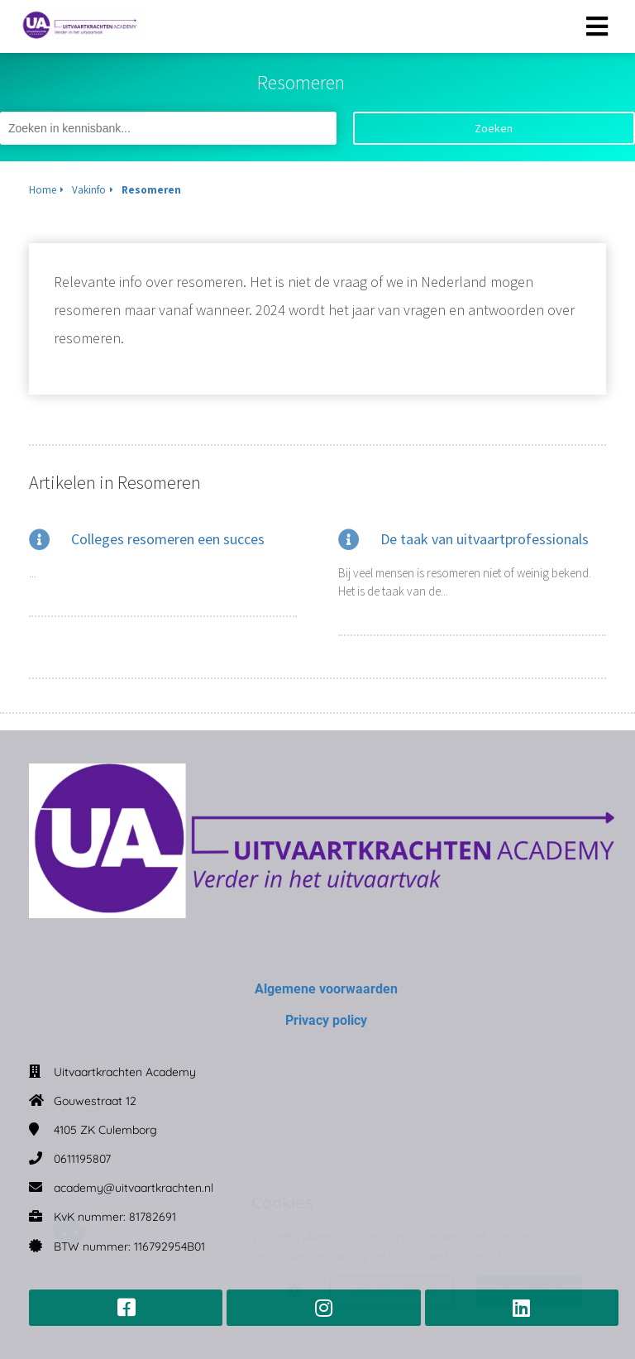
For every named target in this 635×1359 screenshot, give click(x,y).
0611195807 (82, 1158)
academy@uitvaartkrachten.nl (133, 1187)
